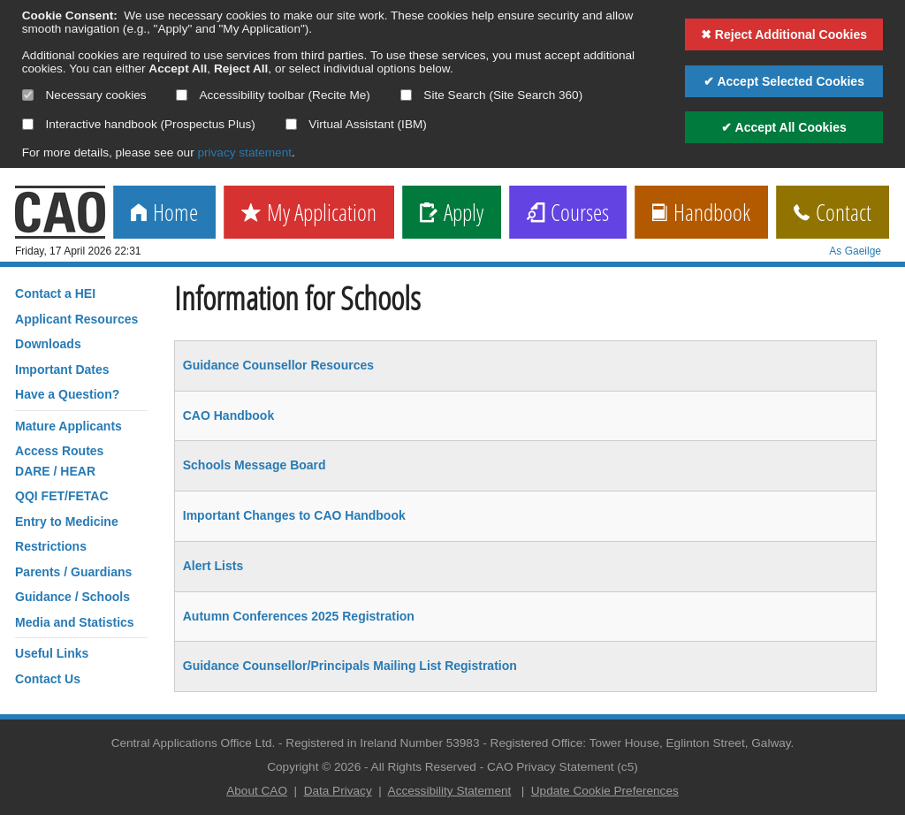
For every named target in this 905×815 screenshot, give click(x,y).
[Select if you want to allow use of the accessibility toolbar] (181, 95)
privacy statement (244, 152)
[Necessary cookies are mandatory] (28, 95)
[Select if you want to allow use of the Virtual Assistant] (291, 124)
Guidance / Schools (72, 597)
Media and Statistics (74, 622)
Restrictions (51, 546)
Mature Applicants (68, 426)
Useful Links (51, 653)
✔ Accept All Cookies (784, 127)
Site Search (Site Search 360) (491, 95)
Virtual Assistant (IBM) (356, 124)
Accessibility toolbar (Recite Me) (272, 95)
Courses (568, 213)
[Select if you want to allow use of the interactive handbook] (28, 124)
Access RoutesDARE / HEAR (59, 460)
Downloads (48, 344)
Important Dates (62, 369)
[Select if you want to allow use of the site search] (406, 95)
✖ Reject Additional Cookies (784, 34)
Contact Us (47, 679)
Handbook (701, 213)
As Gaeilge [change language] (855, 251)
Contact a (55, 293)
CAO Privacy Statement (550, 766)
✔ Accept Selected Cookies (783, 81)
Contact (832, 213)
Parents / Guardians (73, 572)
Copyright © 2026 (314, 766)
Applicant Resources (76, 319)
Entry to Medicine (66, 521)
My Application (308, 213)
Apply (451, 213)
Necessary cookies (84, 95)
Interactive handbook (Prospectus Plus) (138, 124)
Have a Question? (67, 394)
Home (164, 213)
